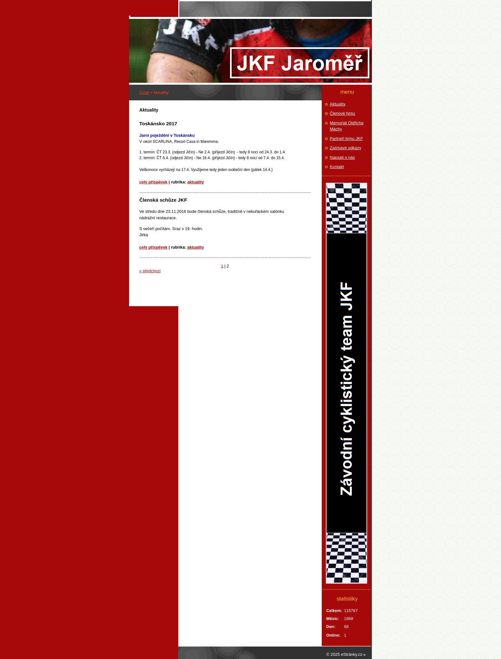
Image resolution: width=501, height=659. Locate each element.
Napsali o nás (342, 157)
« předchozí (150, 270)
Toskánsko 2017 (158, 123)
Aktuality (195, 182)
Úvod (144, 92)
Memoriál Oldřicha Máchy (346, 126)
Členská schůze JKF (163, 200)
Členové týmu (342, 113)
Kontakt (337, 166)
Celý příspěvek (153, 182)
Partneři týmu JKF (346, 138)
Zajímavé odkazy (345, 147)
